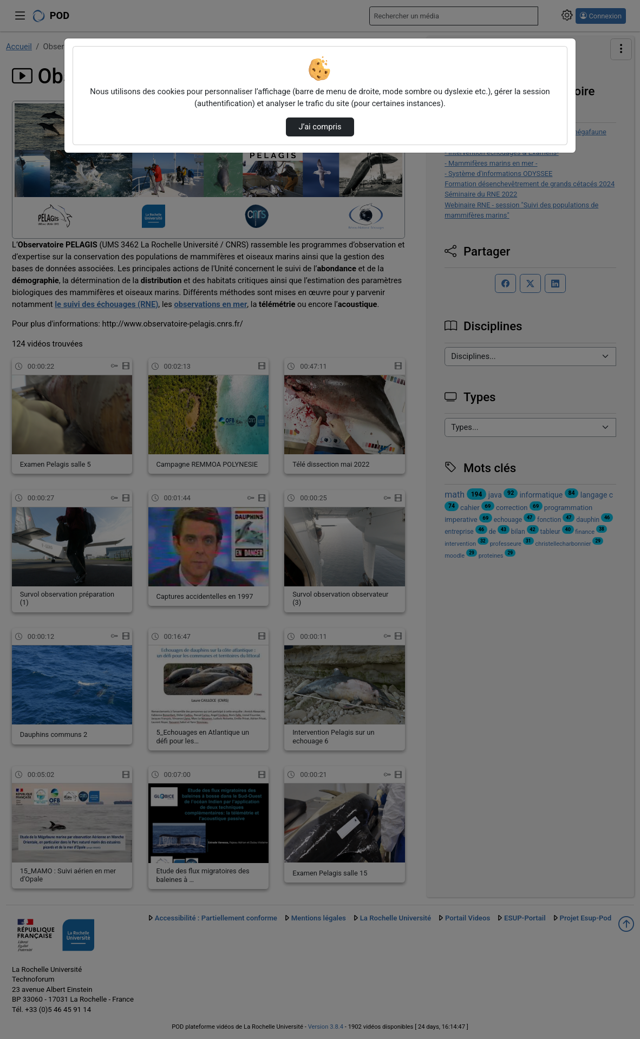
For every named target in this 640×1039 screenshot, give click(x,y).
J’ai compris (319, 127)
